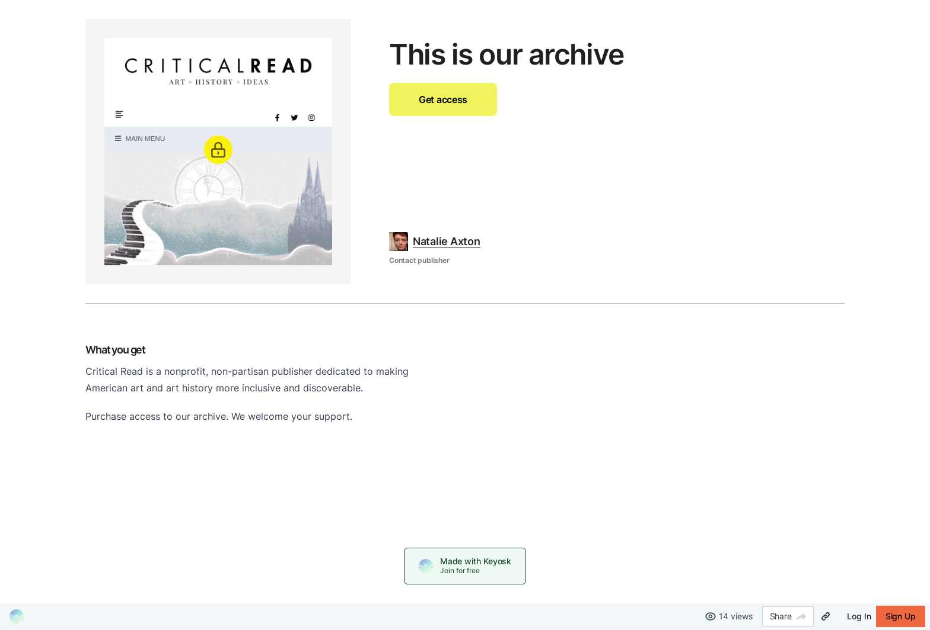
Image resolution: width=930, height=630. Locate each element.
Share (788, 616)
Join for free (460, 570)
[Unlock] (218, 150)
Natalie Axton (446, 241)
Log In (859, 616)
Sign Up (901, 616)
